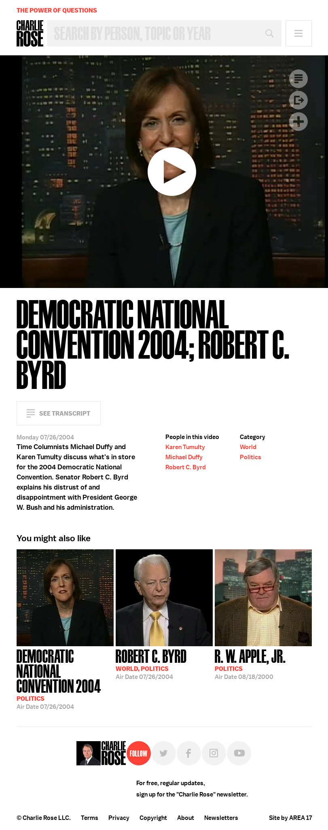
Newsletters (221, 818)
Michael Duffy (184, 457)
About (185, 818)
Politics (250, 457)
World (248, 447)
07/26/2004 (65, 678)
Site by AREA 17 (290, 818)
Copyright (153, 818)
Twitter (164, 753)
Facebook (189, 753)
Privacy (118, 818)
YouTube (239, 753)
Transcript (298, 78)
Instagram (214, 753)
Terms (89, 818)
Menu (299, 33)
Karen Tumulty (185, 447)
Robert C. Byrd (185, 467)
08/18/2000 (250, 663)
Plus (298, 121)
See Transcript (64, 413)
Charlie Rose (30, 33)
